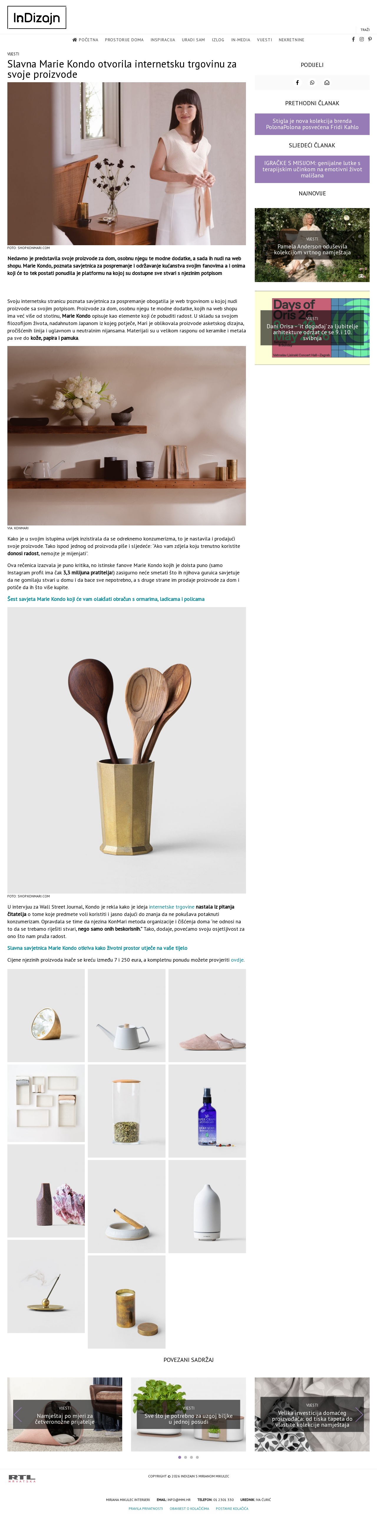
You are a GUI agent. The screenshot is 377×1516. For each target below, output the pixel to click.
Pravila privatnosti (146, 1508)
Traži (365, 30)
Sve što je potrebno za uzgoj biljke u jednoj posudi (189, 1418)
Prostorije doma (124, 40)
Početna (88, 40)
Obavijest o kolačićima (189, 1508)
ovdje (237, 959)
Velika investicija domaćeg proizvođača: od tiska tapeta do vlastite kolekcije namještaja (312, 1418)
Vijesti (264, 40)
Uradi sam (193, 40)
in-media (240, 40)
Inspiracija (163, 40)
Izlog (218, 40)
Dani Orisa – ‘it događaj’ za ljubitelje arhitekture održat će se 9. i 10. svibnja (312, 331)
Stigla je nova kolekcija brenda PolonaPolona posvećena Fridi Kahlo (312, 124)
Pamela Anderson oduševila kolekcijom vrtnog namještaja (312, 249)
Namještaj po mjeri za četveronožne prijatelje (65, 1418)
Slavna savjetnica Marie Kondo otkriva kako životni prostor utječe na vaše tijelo (97, 947)
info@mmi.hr (179, 1499)
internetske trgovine (171, 906)
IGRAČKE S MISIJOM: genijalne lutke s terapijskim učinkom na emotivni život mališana (312, 169)
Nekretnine (292, 40)
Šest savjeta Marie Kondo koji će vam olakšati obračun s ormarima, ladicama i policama (105, 598)
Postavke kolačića (232, 1508)
